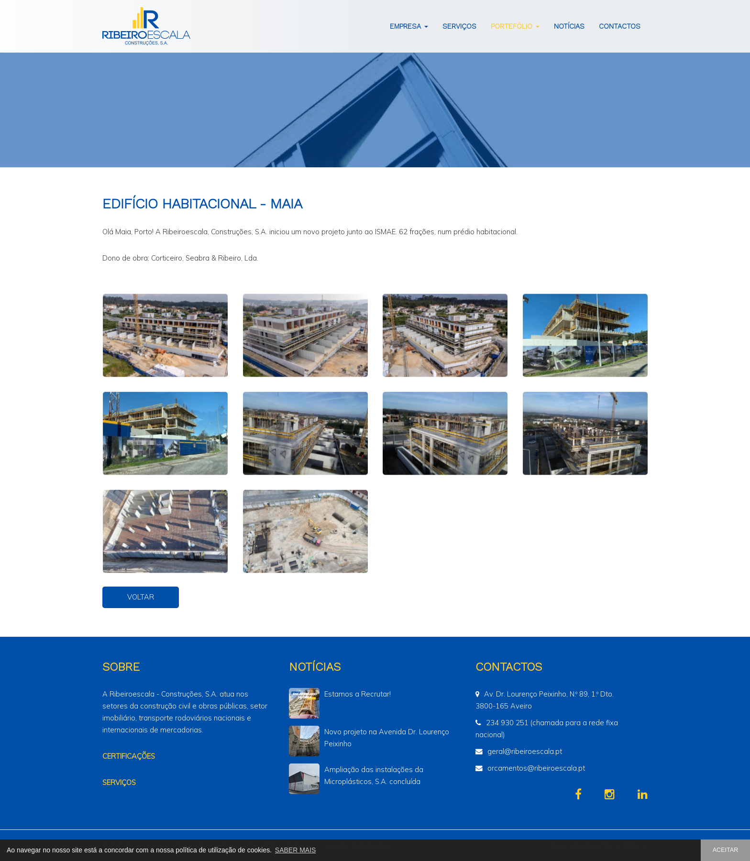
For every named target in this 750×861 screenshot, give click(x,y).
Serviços (459, 26)
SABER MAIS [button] (295, 850)
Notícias (569, 26)
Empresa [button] (409, 26)
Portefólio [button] (515, 26)
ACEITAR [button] (726, 850)
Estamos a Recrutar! (357, 693)
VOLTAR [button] (140, 596)
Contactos (619, 26)
